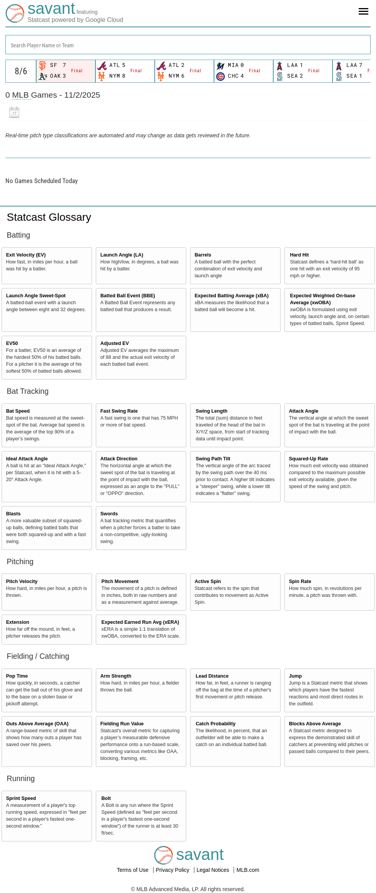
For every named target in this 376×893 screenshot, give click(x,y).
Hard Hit (299, 255)
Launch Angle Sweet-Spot (36, 295)
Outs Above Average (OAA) (37, 723)
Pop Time (17, 676)
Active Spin (208, 581)
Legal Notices (214, 870)
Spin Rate (300, 581)
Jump (295, 676)
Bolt (106, 798)
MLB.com (247, 870)
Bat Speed (18, 411)
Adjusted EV (114, 343)
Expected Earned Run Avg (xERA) (140, 622)
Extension (17, 622)
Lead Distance (212, 676)
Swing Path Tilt (213, 458)
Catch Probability (216, 723)
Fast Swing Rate (119, 411)
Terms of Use (133, 870)
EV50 (12, 343)
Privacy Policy (173, 870)
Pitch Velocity (22, 581)
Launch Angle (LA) (121, 255)
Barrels (203, 255)
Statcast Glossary (49, 217)
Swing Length (212, 411)
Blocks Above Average (315, 723)
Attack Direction (119, 458)
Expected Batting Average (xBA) (232, 295)
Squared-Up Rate (308, 458)
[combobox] (188, 44)
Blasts (13, 513)
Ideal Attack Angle (27, 458)
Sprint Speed (21, 798)
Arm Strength (115, 676)
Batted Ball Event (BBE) (127, 295)
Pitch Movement (120, 581)
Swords (109, 513)
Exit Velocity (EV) (26, 255)
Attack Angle (304, 411)
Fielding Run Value (122, 723)
